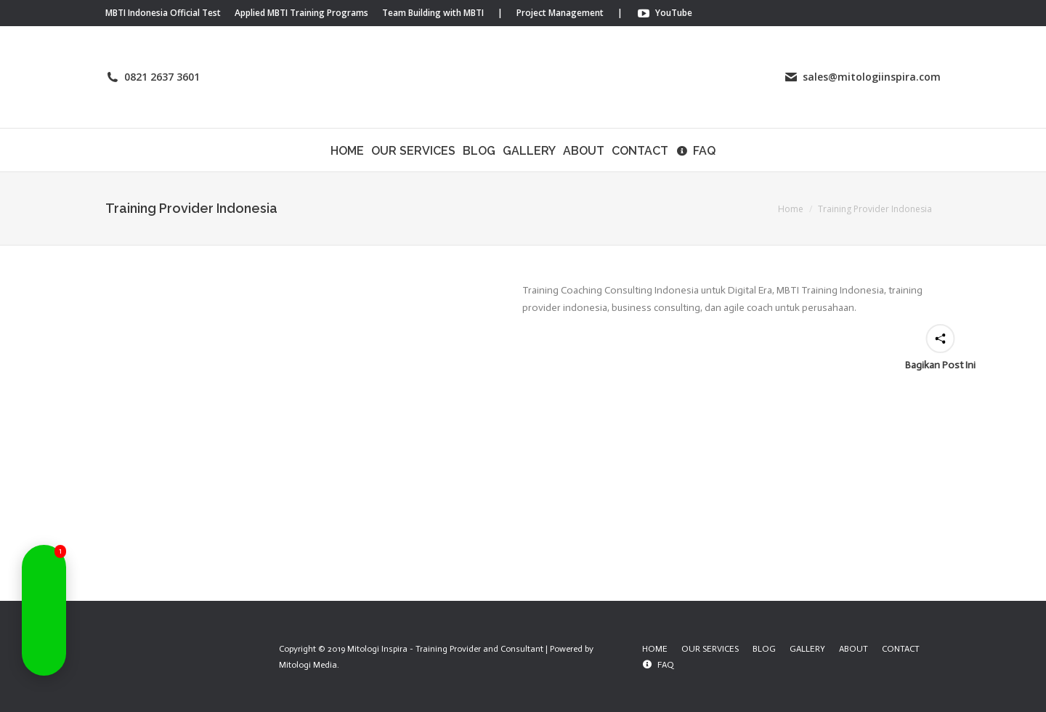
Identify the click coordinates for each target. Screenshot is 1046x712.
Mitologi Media (308, 665)
